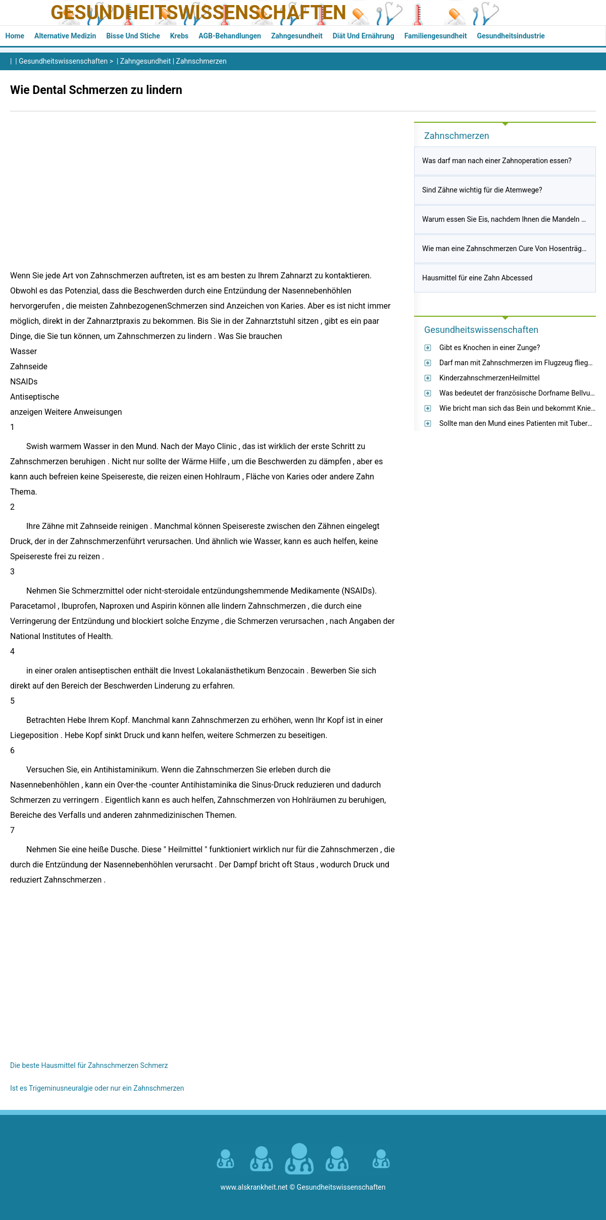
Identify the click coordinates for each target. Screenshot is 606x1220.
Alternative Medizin (65, 36)
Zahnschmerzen (201, 61)
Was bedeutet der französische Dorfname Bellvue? (518, 393)
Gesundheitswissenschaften (198, 13)
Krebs (179, 36)
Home (15, 36)
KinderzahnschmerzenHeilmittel (489, 378)
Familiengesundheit (436, 36)
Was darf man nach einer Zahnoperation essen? (497, 161)
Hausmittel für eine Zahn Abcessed (477, 278)
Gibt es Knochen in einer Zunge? (489, 348)
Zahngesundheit (297, 36)
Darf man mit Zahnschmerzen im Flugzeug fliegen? (519, 363)
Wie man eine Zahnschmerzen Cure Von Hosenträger (505, 249)
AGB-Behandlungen (229, 36)
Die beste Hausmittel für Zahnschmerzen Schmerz (89, 1065)
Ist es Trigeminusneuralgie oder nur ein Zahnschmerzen (97, 1088)
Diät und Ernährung (363, 36)
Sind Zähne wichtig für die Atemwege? (482, 190)
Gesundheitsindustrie (511, 36)
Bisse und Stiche (133, 36)
